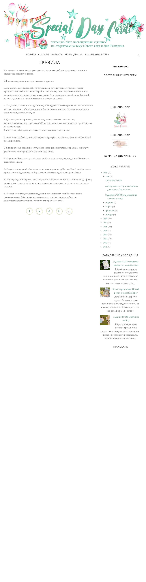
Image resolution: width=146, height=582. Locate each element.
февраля (110, 210)
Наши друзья (74, 54)
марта (109, 206)
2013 (105, 238)
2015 (105, 230)
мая (107, 176)
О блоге (43, 54)
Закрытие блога (113, 180)
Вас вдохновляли (97, 54)
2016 (105, 226)
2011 (105, 246)
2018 (105, 218)
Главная (30, 54)
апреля (109, 202)
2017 (105, 222)
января (109, 214)
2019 (105, 172)
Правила (57, 54)
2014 (105, 234)
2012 (105, 242)
